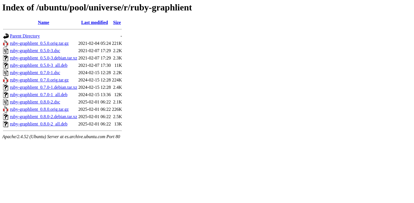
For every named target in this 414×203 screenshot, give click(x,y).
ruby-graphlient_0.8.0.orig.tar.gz (39, 109)
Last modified (94, 22)
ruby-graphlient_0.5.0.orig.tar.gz (39, 43)
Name (43, 22)
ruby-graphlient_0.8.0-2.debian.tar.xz (43, 116)
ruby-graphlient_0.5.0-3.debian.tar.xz (43, 58)
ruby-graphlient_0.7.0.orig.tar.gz (39, 80)
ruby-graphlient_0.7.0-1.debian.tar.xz (43, 87)
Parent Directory (25, 36)
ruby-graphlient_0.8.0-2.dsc (35, 102)
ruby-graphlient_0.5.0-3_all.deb (38, 65)
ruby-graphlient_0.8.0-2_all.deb (38, 124)
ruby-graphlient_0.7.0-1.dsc (35, 72)
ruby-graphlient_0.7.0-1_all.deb (38, 94)
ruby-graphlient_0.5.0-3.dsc (35, 50)
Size (117, 22)
